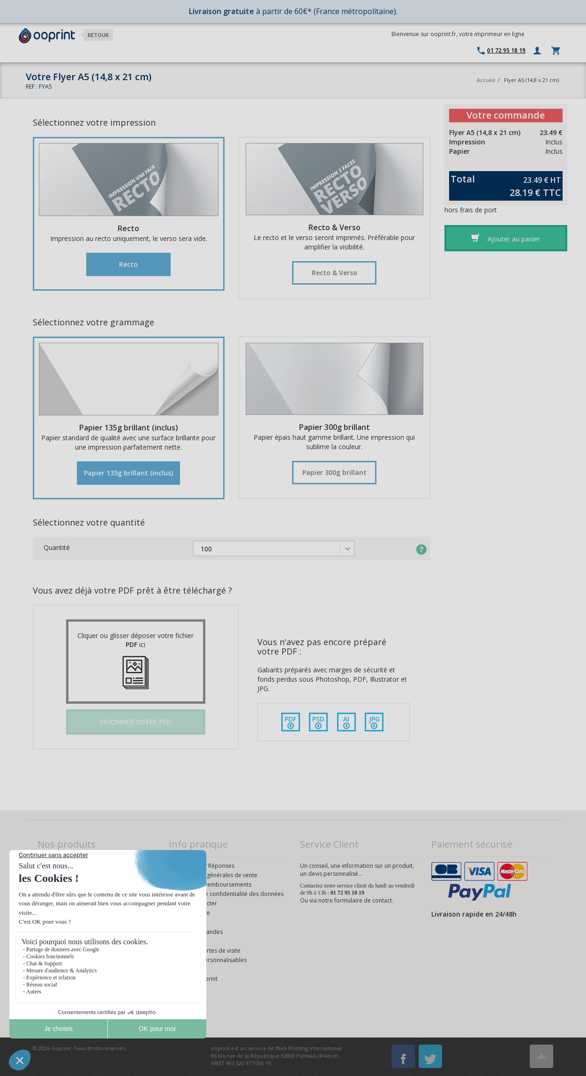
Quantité (57, 547)
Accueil (486, 79)
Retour (98, 34)
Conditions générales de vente (216, 875)
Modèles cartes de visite (208, 951)
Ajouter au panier (505, 238)
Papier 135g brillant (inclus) (128, 472)
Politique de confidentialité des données (230, 894)
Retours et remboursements (213, 884)
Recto (128, 264)
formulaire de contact (363, 900)
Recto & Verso (334, 272)
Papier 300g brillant (334, 472)
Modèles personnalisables (211, 960)
